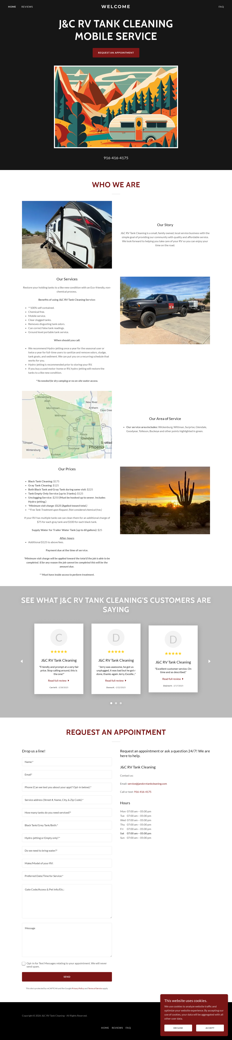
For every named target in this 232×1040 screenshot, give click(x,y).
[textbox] (67, 761)
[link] (116, 7)
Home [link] (12, 6)
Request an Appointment (116, 52)
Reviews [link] (27, 6)
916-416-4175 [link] (116, 157)
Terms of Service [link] (95, 988)
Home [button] (105, 1027)
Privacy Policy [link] (78, 988)
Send (67, 976)
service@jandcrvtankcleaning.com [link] (147, 783)
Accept (210, 1028)
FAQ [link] (221, 6)
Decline (178, 1028)
